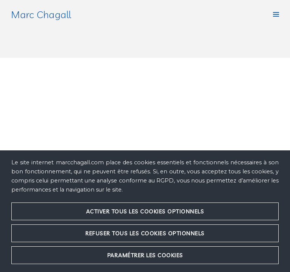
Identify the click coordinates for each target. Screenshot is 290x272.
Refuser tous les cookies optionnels (145, 233)
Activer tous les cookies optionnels (145, 211)
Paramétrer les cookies (145, 255)
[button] (276, 14)
